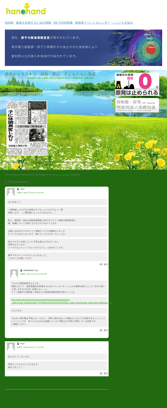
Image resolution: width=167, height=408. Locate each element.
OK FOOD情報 (63, 22)
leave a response (62, 175)
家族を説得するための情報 (33, 22)
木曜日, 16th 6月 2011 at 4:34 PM (30, 193)
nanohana (31, 78)
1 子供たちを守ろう (62, 78)
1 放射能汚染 (77, 78)
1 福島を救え (89, 78)
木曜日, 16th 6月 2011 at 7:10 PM (30, 347)
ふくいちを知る (123, 22)
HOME (9, 22)
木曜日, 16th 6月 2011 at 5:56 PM (33, 274)
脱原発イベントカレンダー (92, 22)
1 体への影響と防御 (45, 78)
